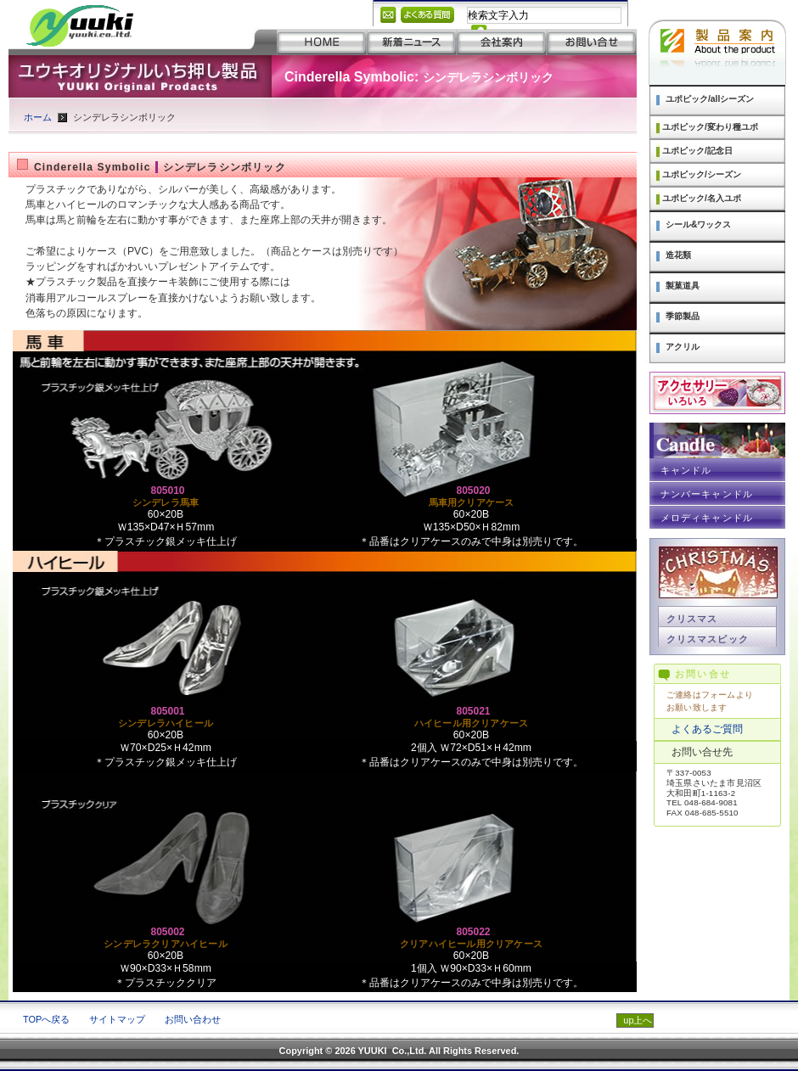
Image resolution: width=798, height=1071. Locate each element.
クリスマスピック (707, 639)
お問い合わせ (193, 1019)
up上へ (637, 1020)
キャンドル (685, 470)
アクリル (683, 346)
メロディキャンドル (706, 518)
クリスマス (691, 619)
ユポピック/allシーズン (710, 99)
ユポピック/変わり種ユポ (710, 127)
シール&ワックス (698, 224)
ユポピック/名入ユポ (701, 198)
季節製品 (683, 316)
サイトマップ (117, 1019)
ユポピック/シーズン (701, 174)
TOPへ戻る (46, 1019)
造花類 (678, 255)
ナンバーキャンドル (706, 494)
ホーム (38, 117)
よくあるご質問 (707, 729)
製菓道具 (683, 285)
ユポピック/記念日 (697, 150)
